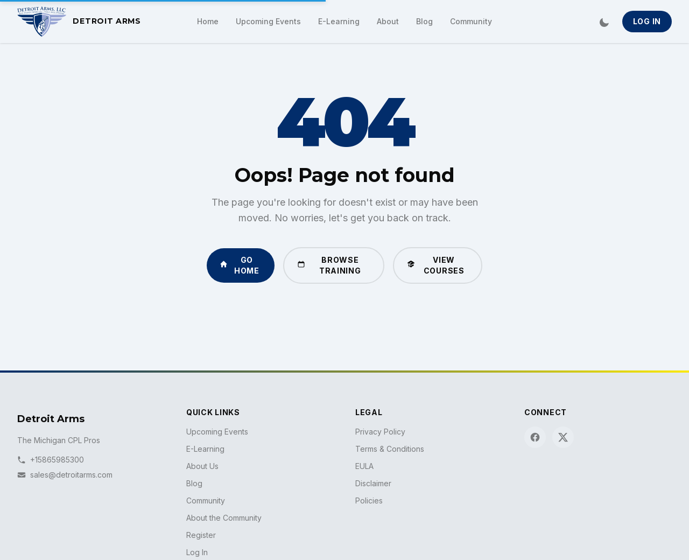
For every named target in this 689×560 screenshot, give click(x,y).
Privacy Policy (380, 431)
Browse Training (329, 265)
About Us (202, 466)
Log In (647, 21)
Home (208, 21)
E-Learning (339, 21)
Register (201, 535)
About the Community (224, 517)
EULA (364, 466)
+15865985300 (50, 459)
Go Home (239, 265)
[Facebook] (535, 437)
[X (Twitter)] (563, 437)
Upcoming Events (268, 21)
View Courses (435, 265)
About (388, 21)
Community (471, 21)
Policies (369, 500)
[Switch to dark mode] (604, 21)
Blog (424, 21)
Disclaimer (373, 483)
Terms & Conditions (389, 448)
